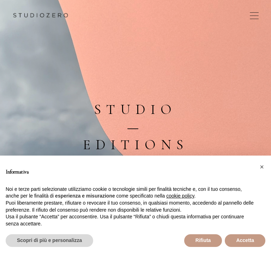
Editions (135, 144)
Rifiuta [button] (203, 240)
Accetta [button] (245, 240)
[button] (261, 167)
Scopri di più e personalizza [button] (49, 240)
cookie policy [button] (180, 196)
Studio (135, 109)
